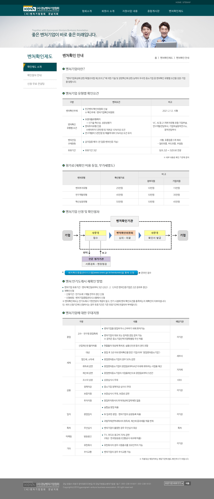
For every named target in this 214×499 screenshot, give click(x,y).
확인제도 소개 (34, 66)
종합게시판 (153, 11)
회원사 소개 (108, 11)
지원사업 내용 (130, 11)
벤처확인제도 (176, 11)
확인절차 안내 (34, 75)
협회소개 (87, 11)
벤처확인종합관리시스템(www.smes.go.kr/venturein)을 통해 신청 (101, 272)
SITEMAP (186, 2)
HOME (178, 2)
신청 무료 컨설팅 (35, 83)
